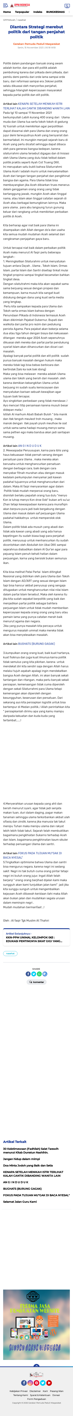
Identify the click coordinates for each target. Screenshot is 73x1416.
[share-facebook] (28, 973)
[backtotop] (36, 1367)
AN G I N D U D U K (30, 446)
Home (7, 12)
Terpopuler (22, 12)
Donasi (56, 1395)
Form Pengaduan (36, 1399)
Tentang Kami (20, 1395)
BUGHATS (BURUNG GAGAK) (36, 643)
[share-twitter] (33, 973)
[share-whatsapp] (39, 973)
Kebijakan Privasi (18, 1391)
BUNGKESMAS (55, 12)
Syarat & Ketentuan (40, 1395)
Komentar (36, 981)
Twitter (44, 1384)
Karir (45, 1391)
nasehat (10, 953)
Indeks (37, 12)
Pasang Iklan (56, 1391)
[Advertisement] (36, 759)
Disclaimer (35, 1391)
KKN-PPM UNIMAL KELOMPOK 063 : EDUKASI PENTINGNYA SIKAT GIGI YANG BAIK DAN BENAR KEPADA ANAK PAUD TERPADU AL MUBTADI (33, 939)
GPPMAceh (9, 20)
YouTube (51, 1384)
